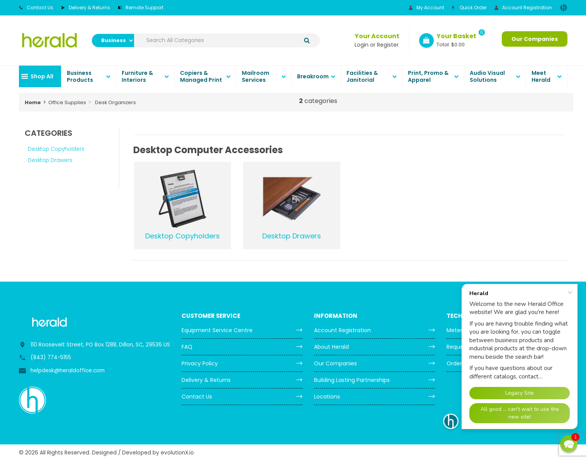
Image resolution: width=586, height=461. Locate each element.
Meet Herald (541, 76)
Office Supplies (67, 102)
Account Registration (523, 7)
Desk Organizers (115, 102)
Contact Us (36, 7)
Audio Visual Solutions (487, 76)
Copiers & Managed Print (201, 76)
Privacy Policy (200, 363)
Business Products (80, 76)
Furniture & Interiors (137, 76)
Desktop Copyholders (56, 149)
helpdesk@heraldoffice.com (68, 370)
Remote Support (140, 7)
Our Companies (534, 39)
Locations (327, 396)
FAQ (187, 347)
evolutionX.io (177, 452)
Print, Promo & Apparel (428, 76)
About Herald (331, 347)
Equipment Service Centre (217, 330)
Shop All (42, 76)
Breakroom (313, 76)
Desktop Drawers (50, 160)
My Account (426, 7)
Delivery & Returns (85, 7)
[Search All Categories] (227, 40)
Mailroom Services (255, 76)
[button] (569, 444)
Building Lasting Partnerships (352, 380)
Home (33, 102)
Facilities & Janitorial (362, 76)
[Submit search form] (307, 40)
